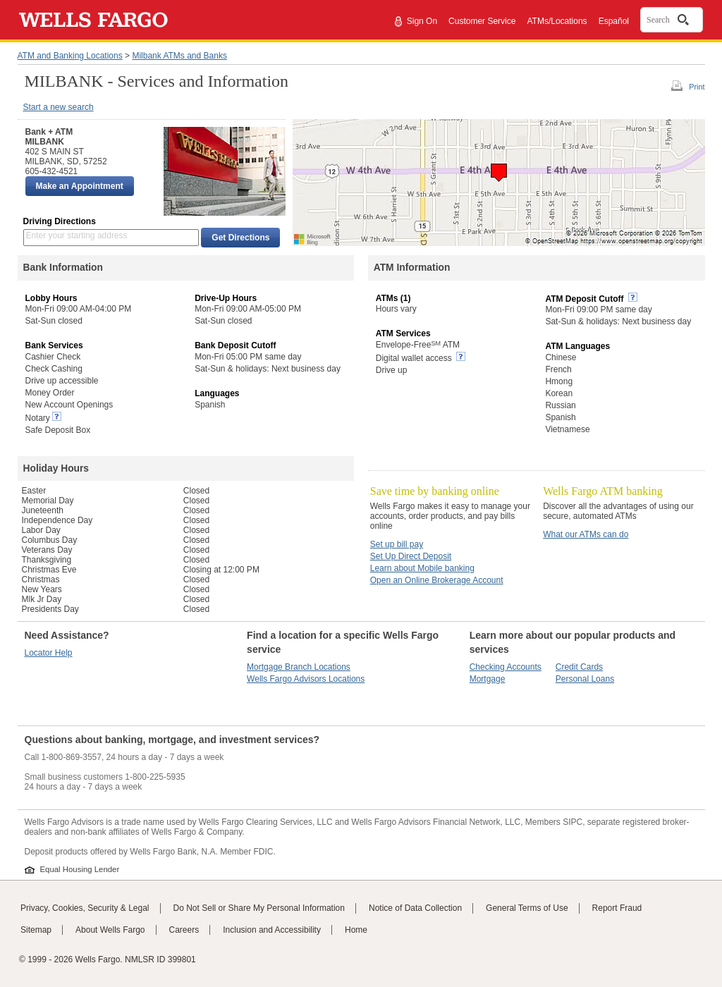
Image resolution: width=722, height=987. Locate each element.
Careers (184, 930)
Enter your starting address (77, 235)
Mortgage (488, 679)
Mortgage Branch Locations (298, 667)
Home (356, 930)
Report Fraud (617, 908)
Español (614, 21)
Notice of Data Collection (415, 908)
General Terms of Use (527, 908)
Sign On (422, 21)
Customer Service (481, 21)
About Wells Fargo (110, 930)
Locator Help (49, 653)
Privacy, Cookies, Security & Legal (84, 908)
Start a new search (58, 107)
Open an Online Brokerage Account (436, 580)
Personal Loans (585, 679)
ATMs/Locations (557, 21)
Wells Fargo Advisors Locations (306, 679)
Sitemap (35, 930)
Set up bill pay (396, 544)
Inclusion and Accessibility (272, 930)
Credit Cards (579, 667)
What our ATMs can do (585, 534)
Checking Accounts (506, 667)
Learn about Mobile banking (422, 568)
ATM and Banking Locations (70, 56)
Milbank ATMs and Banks (179, 56)
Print (696, 86)
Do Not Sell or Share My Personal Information (259, 908)
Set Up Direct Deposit (410, 556)
